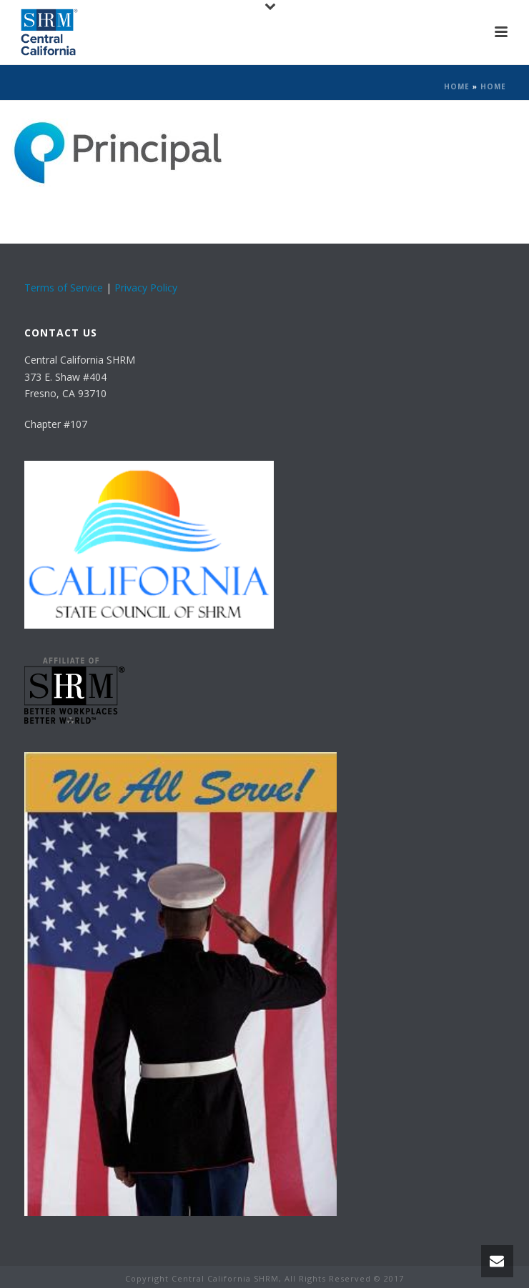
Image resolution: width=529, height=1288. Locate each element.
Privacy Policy (145, 287)
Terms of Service (63, 287)
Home (457, 86)
